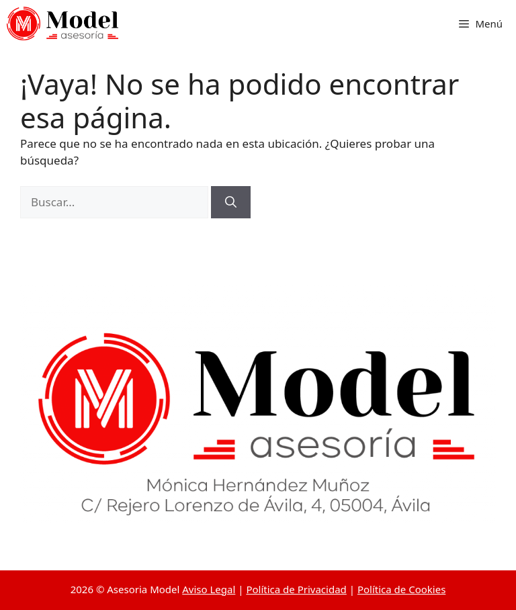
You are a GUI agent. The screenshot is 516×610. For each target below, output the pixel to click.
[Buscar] (231, 202)
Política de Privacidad (296, 589)
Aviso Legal (208, 589)
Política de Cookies (401, 589)
